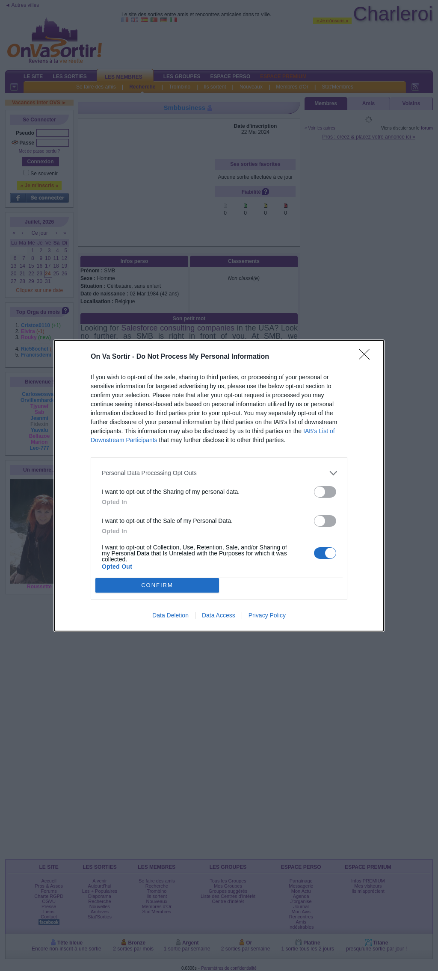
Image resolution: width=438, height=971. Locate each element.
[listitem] (219, 473)
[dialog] (219, 485)
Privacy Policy (267, 615)
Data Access (218, 615)
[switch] (325, 492)
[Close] (367, 357)
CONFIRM (157, 585)
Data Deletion (170, 615)
